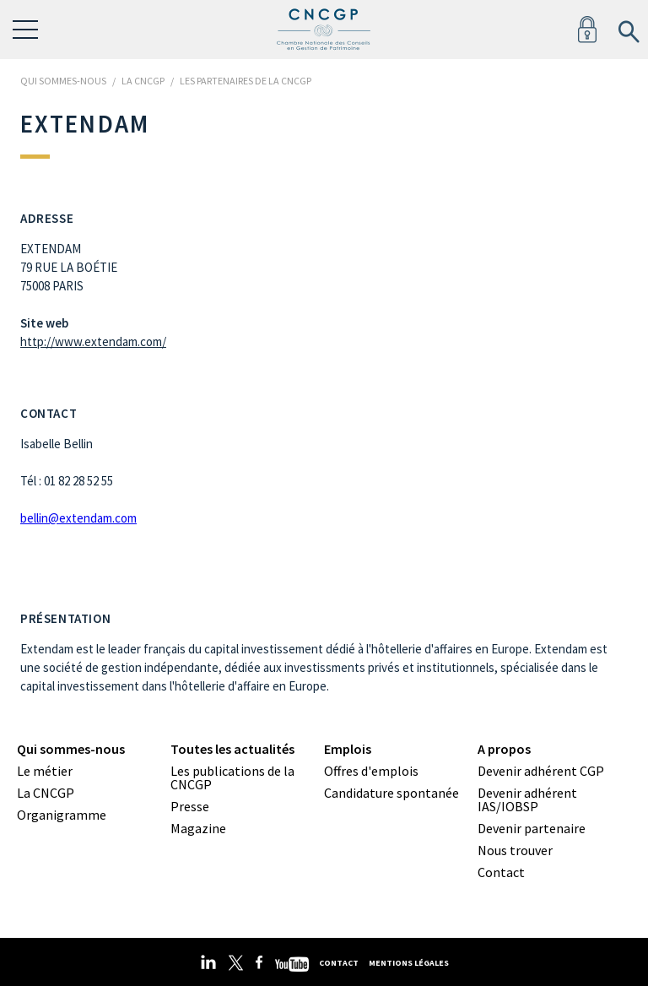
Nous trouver (515, 850)
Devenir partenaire (532, 828)
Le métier (45, 770)
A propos (504, 748)
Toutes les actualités (232, 748)
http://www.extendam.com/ (93, 341)
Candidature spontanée (391, 792)
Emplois (347, 748)
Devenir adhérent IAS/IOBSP (527, 799)
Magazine (198, 828)
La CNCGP (45, 792)
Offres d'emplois (371, 770)
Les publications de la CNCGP (232, 777)
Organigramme (61, 814)
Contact (501, 872)
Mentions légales (409, 962)
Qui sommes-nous (71, 748)
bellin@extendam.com (78, 518)
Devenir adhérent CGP (541, 770)
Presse (189, 806)
